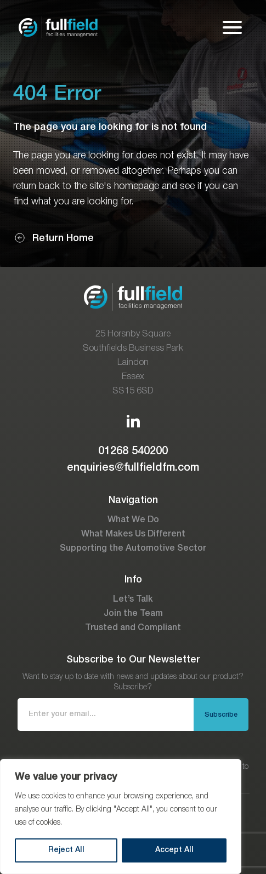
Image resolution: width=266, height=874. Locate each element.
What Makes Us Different (133, 534)
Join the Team (133, 614)
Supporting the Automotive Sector (133, 548)
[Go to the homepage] (58, 27)
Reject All (66, 850)
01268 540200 (133, 451)
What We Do (133, 520)
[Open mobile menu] (232, 27)
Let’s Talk (133, 599)
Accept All (174, 850)
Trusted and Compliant (133, 628)
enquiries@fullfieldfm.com (133, 468)
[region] (120, 816)
